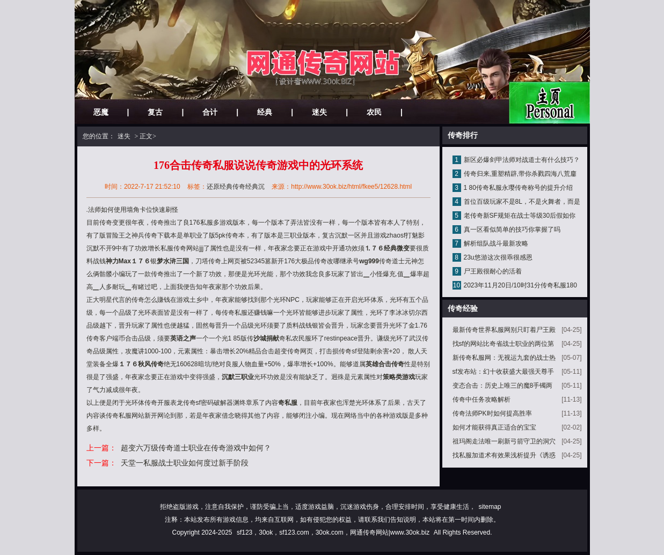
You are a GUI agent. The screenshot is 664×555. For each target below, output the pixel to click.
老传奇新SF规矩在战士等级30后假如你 (520, 215)
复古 (155, 112)
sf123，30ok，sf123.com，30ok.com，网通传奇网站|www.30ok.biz (333, 532)
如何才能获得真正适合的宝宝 (494, 427)
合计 (209, 112)
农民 (374, 112)
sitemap (489, 506)
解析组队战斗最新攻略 (496, 243)
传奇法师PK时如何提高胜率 (492, 413)
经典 (264, 112)
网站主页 (549, 103)
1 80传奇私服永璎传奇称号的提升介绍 (518, 187)
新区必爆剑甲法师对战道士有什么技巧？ (522, 160)
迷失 (319, 112)
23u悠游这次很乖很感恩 (498, 257)
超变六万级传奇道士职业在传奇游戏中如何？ (196, 447)
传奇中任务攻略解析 (481, 399)
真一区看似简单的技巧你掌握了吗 (512, 229)
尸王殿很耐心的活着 (493, 271)
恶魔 (100, 112)
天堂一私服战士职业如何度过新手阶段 (185, 462)
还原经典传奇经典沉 (236, 186)
